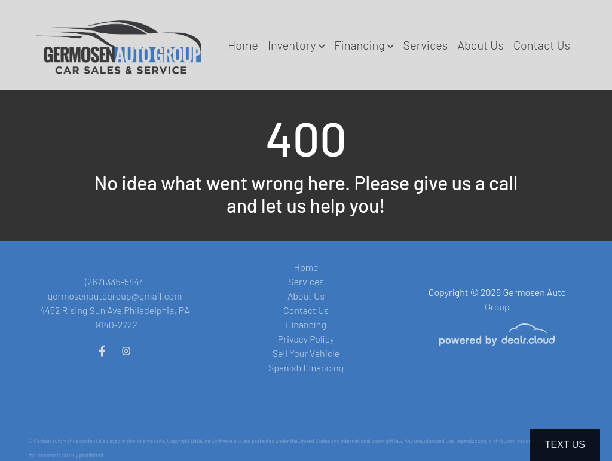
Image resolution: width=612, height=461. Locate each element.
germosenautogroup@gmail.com (114, 295)
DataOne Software (211, 441)
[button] (296, 45)
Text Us (565, 444)
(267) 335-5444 (115, 281)
